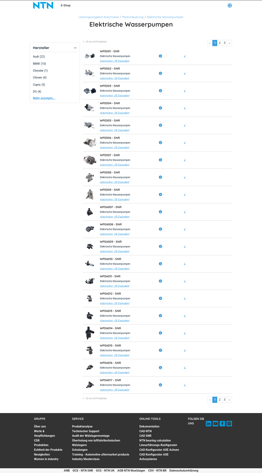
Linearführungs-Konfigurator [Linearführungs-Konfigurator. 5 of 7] (158, 445)
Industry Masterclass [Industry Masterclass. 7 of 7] (86, 459)
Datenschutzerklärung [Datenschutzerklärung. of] (183, 470)
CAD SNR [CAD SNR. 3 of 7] (145, 435)
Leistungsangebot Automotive (99, 17)
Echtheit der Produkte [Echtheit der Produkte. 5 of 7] (48, 449)
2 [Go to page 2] (220, 43)
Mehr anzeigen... (44, 98)
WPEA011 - (110, 276)
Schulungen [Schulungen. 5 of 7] (80, 449)
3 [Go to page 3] (224, 43)
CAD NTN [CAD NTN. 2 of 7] (145, 431)
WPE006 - (110, 138)
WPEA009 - (111, 241)
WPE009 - (110, 189)
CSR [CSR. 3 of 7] (36, 440)
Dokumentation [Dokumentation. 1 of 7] (149, 426)
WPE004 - (110, 103)
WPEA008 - (111, 224)
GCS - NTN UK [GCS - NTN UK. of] (105, 470)
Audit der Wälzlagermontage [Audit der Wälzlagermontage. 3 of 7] (91, 435)
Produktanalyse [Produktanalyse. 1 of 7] (82, 426)
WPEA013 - (110, 311)
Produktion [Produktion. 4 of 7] (41, 445)
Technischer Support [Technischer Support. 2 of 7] (85, 431)
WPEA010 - (110, 259)
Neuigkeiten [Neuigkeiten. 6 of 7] (42, 454)
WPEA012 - (110, 293)
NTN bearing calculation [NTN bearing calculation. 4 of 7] (155, 440)
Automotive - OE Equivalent (114, 60)
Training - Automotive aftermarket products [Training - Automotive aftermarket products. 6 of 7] (100, 454)
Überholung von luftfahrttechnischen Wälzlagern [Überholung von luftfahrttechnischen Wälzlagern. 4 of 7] (96, 443)
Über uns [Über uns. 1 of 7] (40, 426)
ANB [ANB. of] (67, 470)
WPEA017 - (110, 380)
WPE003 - (110, 86)
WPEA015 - (110, 345)
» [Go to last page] (229, 43)
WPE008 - (110, 172)
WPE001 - (109, 51)
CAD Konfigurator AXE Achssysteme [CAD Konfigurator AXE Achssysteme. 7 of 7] (153, 457)
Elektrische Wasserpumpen (165, 17)
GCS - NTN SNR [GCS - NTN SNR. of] (83, 470)
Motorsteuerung (133, 17)
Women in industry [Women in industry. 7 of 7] (46, 459)
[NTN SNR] (43, 5)
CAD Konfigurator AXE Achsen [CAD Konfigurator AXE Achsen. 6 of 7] (159, 449)
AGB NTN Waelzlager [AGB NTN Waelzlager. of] (131, 470)
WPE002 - (110, 68)
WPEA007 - (111, 207)
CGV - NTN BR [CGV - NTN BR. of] (157, 470)
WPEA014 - (110, 328)
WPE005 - (110, 120)
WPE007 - (110, 155)
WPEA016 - (110, 363)
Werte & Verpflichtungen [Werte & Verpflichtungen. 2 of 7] (44, 433)
